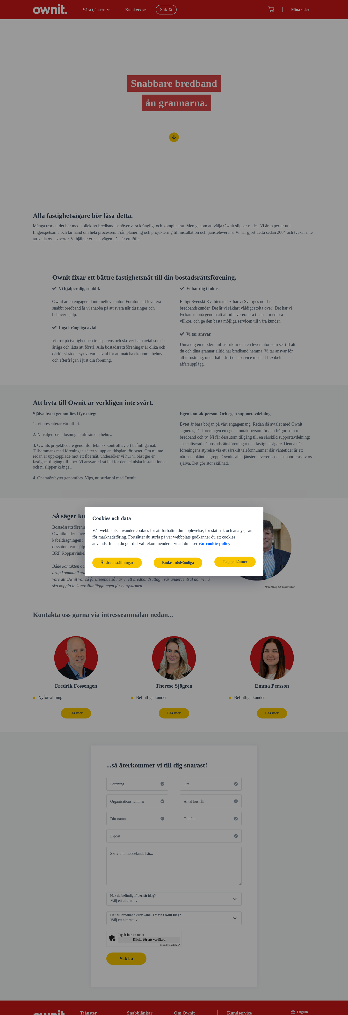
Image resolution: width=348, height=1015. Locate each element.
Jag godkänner (233, 528)
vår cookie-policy (214, 509)
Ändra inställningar (118, 528)
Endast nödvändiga (178, 528)
